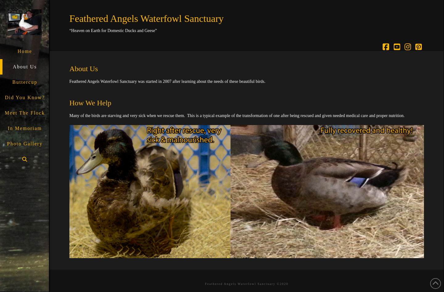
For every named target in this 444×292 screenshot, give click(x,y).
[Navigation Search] (24, 159)
